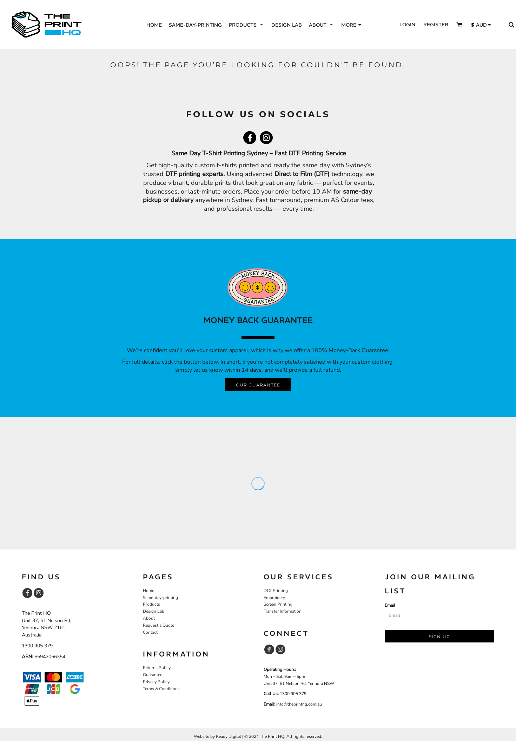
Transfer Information (283, 611)
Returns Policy (157, 668)
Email (390, 605)
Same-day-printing (160, 597)
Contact (150, 632)
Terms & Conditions (161, 689)
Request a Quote (158, 625)
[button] (246, 24)
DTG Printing (276, 590)
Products (151, 604)
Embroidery (274, 597)
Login (407, 24)
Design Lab (153, 611)
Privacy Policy (156, 682)
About (149, 618)
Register (435, 24)
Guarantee (152, 675)
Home (148, 590)
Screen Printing (278, 604)
